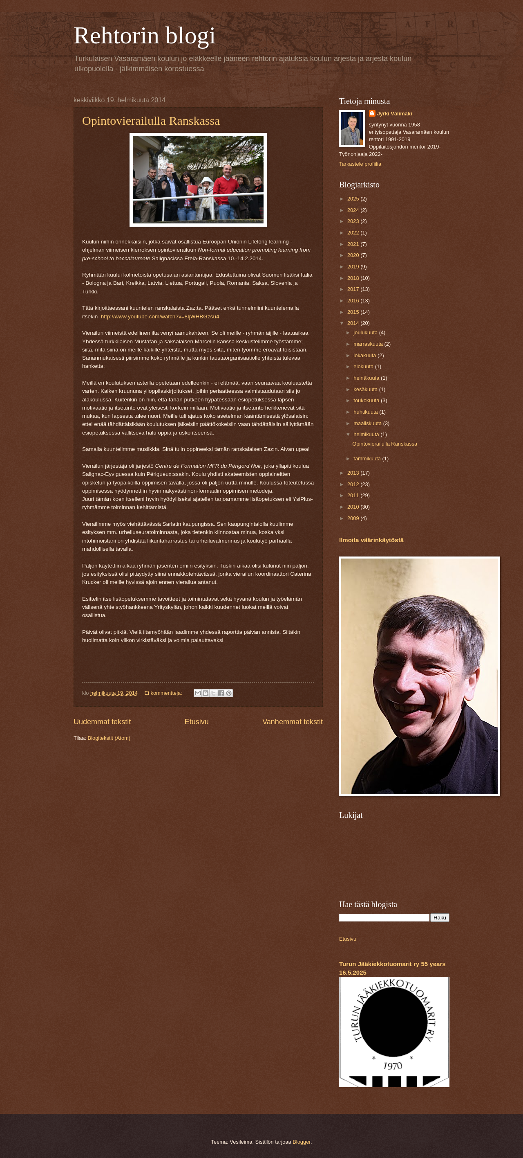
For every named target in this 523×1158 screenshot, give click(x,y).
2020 (353, 255)
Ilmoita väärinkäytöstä (371, 539)
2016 (353, 300)
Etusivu (197, 722)
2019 (353, 267)
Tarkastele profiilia (360, 164)
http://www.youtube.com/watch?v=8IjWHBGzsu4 (160, 316)
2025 (353, 199)
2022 (353, 233)
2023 (353, 221)
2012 (353, 484)
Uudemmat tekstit (102, 722)
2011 (353, 495)
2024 (353, 210)
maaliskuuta (368, 423)
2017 (353, 289)
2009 (353, 518)
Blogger (302, 1142)
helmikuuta (366, 434)
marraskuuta (368, 344)
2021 (353, 244)
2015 (353, 312)
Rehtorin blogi (145, 35)
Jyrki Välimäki (394, 113)
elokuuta (364, 366)
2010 (353, 507)
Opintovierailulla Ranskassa (151, 120)
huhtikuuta (366, 412)
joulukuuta (366, 332)
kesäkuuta (366, 389)
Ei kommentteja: (163, 693)
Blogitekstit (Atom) (109, 738)
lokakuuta (365, 355)
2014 (353, 323)
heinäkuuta (367, 378)
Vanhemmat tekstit (292, 722)
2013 (353, 473)
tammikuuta (367, 458)
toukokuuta (367, 400)
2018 (353, 278)
